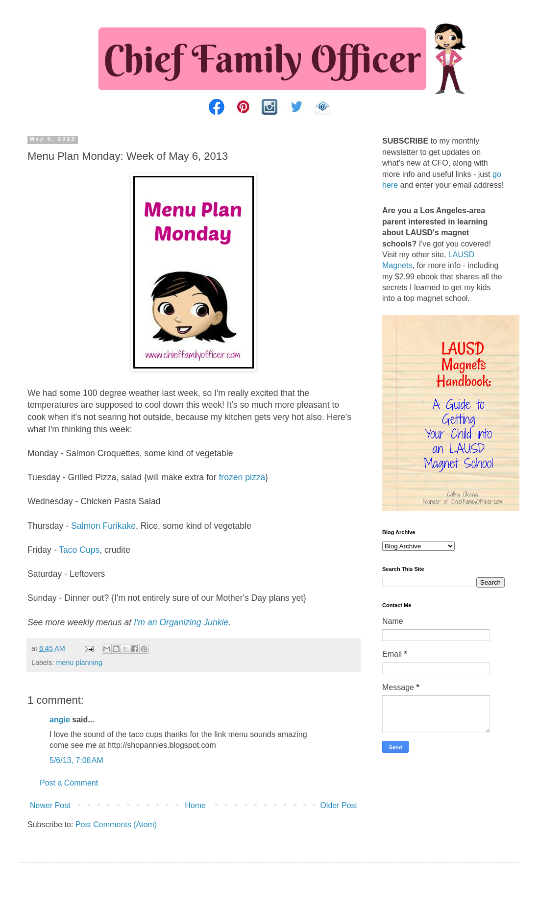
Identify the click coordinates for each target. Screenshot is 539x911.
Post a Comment (69, 783)
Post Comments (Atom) (116, 824)
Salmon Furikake (103, 526)
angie (59, 719)
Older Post (338, 805)
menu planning (79, 662)
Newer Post (50, 805)
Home (195, 805)
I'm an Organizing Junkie (181, 622)
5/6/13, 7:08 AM (76, 760)
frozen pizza (242, 477)
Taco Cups (79, 550)
